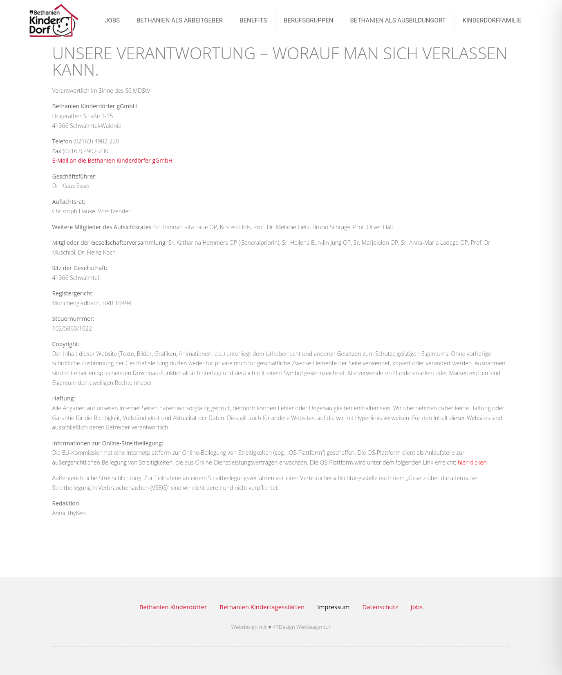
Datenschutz (380, 607)
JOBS (112, 20)
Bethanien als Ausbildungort (398, 20)
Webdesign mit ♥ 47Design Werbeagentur (281, 626)
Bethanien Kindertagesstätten (262, 607)
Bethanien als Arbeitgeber (180, 20)
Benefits (253, 20)
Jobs (417, 607)
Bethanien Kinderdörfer (173, 607)
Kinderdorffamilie (492, 20)
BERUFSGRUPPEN (308, 20)
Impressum (333, 607)
